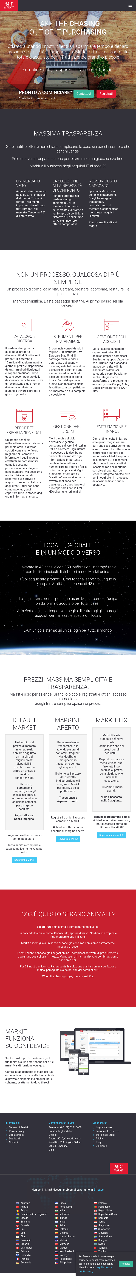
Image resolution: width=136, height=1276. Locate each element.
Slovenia (100, 1232)
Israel (60, 1221)
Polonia (100, 1203)
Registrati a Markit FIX (111, 835)
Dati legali (12, 1138)
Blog (96, 1142)
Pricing (98, 1138)
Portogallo (102, 1206)
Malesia (61, 1240)
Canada (22, 1225)
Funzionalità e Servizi (105, 1131)
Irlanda (61, 1217)
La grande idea (102, 1127)
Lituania (61, 1232)
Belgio (21, 1210)
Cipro (21, 1236)
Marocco (62, 1244)
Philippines (63, 1262)
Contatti (11, 1142)
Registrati (106, 93)
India (60, 1210)
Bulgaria (23, 1221)
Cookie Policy (14, 1134)
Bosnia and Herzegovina (31, 1214)
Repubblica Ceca (105, 1214)
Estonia (22, 1251)
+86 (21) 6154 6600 (70, 1127)
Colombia (23, 1240)
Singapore (101, 1225)
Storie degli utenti (103, 1134)
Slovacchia (102, 1229)
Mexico (61, 1247)
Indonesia (62, 1214)
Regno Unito (103, 1210)
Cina (21, 1232)
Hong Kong (63, 1206)
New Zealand (64, 1251)
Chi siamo (99, 1146)
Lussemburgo (65, 1236)
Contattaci (83, 93)
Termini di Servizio (17, 1127)
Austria (22, 1206)
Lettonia (62, 1229)
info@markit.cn (64, 1131)
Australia (23, 1203)
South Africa (103, 1236)
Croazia (22, 1244)
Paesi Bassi (63, 1258)
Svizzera (100, 1247)
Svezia (99, 1244)
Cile (20, 1229)
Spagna (100, 1240)
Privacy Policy (14, 1131)
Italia (60, 1225)
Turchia (100, 1251)
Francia (22, 1258)
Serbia (99, 1221)
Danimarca (24, 1247)
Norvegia (62, 1255)
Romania (101, 1217)
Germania (23, 1262)
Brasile (22, 1217)
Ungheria (101, 1255)
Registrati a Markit (24, 860)
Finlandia (23, 1255)
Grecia (61, 1203)
